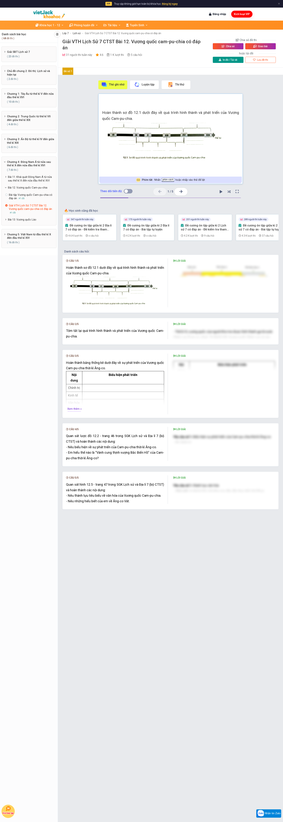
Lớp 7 (65, 33)
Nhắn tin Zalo (269, 813)
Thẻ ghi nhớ (112, 84)
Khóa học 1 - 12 (50, 25)
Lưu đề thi (260, 59)
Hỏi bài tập (8, 810)
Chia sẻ (228, 46)
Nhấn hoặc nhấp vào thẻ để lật (170, 180)
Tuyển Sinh (137, 25)
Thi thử (175, 84)
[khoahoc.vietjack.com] (49, 14)
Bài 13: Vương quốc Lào (22, 219)
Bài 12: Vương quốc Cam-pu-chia (27, 187)
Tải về (228, 59)
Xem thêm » (74, 470)
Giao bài (260, 46)
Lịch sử (77, 33)
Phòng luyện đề (83, 25)
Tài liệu (112, 25)
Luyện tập (144, 84)
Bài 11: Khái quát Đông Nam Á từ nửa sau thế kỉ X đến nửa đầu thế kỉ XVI (30, 178)
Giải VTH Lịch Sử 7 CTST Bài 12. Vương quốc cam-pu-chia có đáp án (123, 33)
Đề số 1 (68, 71)
